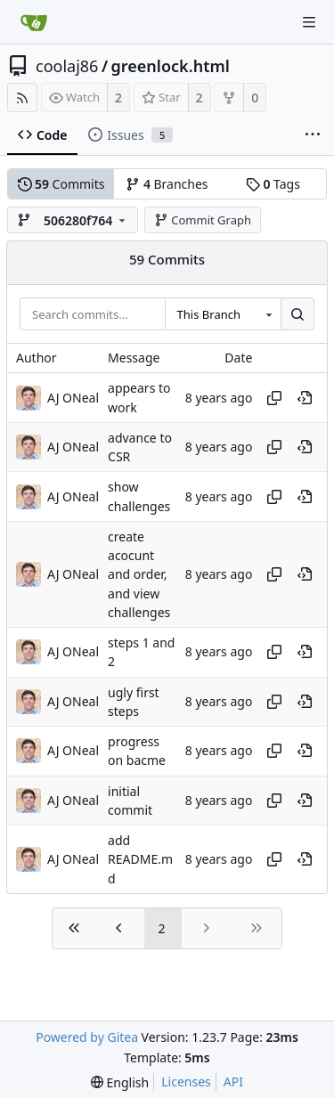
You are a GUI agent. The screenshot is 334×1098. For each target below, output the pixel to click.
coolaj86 (67, 66)
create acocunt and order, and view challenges (139, 574)
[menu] (120, 1082)
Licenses (186, 1081)
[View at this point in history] (304, 398)
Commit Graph (202, 220)
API (233, 1081)
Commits (61, 183)
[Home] (34, 22)
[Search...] (297, 314)
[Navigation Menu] (309, 22)
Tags (273, 183)
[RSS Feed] (22, 97)
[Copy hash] (274, 398)
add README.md (140, 859)
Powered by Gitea (87, 1037)
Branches (167, 183)
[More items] (312, 135)
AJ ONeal (73, 397)
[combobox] (223, 314)
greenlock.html (170, 66)
